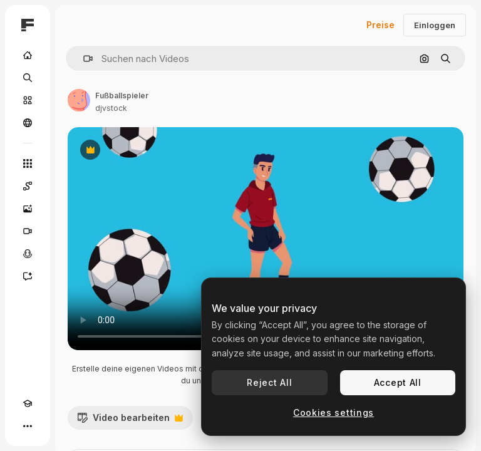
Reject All (269, 382)
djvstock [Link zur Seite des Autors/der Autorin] (111, 108)
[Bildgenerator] (28, 209)
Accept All (398, 382)
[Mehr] (28, 426)
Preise (380, 24)
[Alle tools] (28, 163)
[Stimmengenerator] (28, 254)
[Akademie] (28, 403)
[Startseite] (28, 55)
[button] (83, 58)
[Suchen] (28, 78)
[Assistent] (28, 276)
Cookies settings (333, 412)
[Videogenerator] (28, 231)
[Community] (28, 123)
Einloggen (434, 25)
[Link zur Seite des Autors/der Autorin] (79, 100)
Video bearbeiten (130, 421)
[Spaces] (28, 186)
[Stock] (28, 100)
